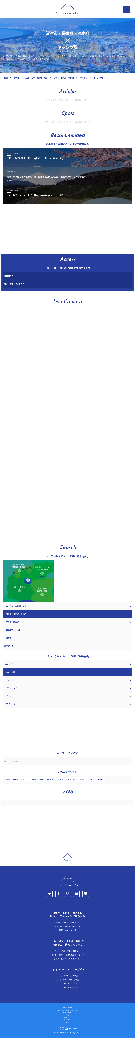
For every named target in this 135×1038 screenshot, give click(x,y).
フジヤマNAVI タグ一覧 (67, 983)
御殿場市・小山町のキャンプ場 (67, 926)
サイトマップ (67, 1020)
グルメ (60, 780)
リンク (67, 1022)
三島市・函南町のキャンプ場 (67, 923)
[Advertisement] (67, 230)
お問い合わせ (67, 1017)
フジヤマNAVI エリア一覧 (67, 976)
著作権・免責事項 (67, 1012)
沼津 (8, 780)
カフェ (25, 780)
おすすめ (71, 780)
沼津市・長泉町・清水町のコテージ (67, 951)
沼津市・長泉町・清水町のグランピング (67, 955)
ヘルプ (67, 1015)
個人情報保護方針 (67, 1008)
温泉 (34, 780)
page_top (67, 856)
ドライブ (82, 780)
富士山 (50, 780)
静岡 (16, 780)
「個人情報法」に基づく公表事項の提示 (67, 1010)
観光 (42, 780)
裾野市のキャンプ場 (67, 930)
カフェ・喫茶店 (97, 780)
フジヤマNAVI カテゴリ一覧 (67, 980)
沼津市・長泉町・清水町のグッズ (67, 959)
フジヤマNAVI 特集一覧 (67, 987)
